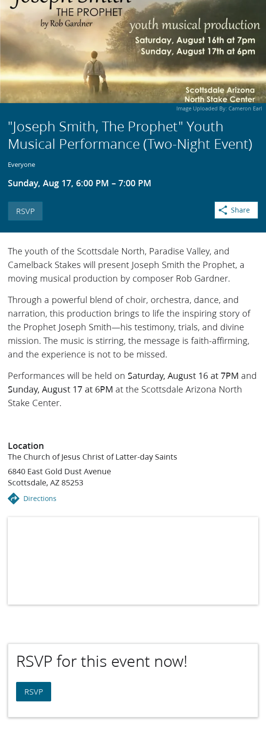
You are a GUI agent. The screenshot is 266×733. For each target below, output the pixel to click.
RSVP (25, 210)
